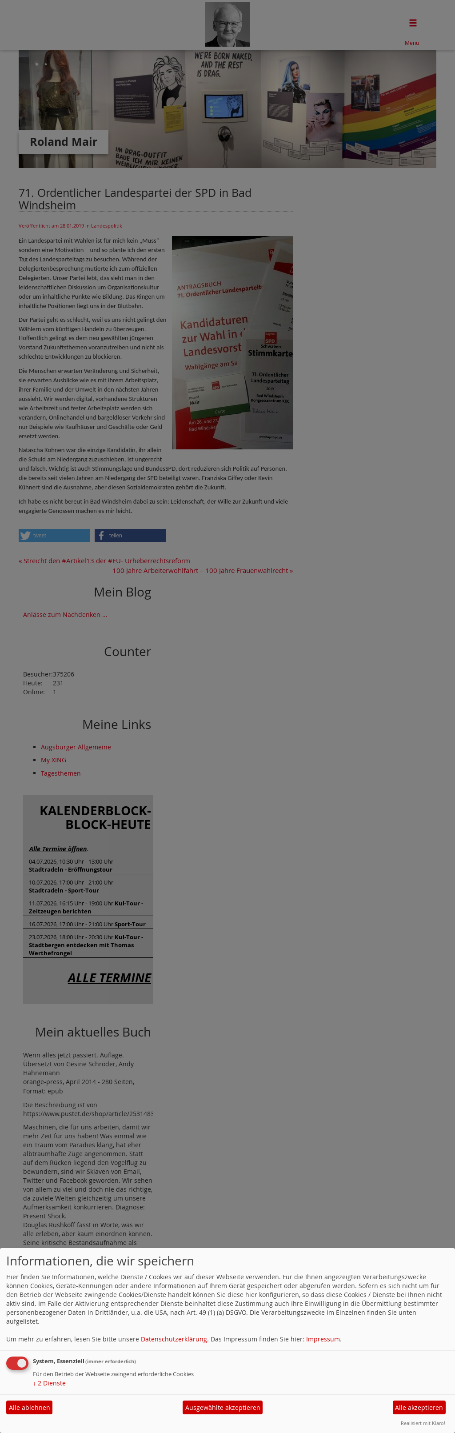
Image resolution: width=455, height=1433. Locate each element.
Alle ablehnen (29, 1407)
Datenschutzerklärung (174, 1339)
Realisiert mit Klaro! (423, 1423)
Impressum (323, 1339)
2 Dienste (49, 1383)
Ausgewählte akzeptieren (222, 1407)
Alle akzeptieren (419, 1407)
